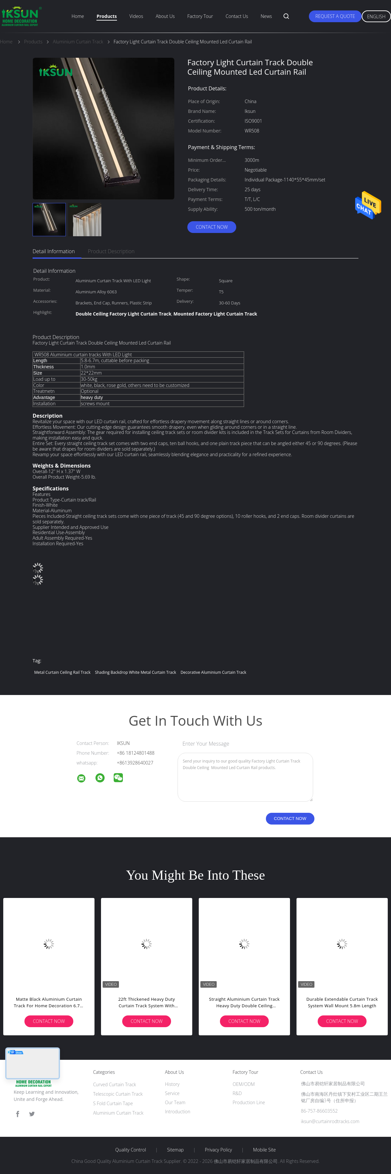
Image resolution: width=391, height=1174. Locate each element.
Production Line (249, 1102)
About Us (165, 16)
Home (77, 16)
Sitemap (175, 1150)
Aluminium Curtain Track (118, 1113)
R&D (237, 1093)
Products (106, 16)
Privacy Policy (218, 1150)
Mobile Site (264, 1150)
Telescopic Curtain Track (118, 1094)
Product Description (111, 251)
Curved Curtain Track (114, 1084)
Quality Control (130, 1150)
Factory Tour (200, 16)
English (376, 16)
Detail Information (54, 251)
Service (172, 1093)
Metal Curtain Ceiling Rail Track (62, 672)
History (172, 1084)
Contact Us (237, 16)
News (266, 16)
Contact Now (212, 227)
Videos (136, 16)
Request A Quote (335, 16)
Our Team (175, 1102)
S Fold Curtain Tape (113, 1103)
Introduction (177, 1111)
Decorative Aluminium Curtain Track (213, 672)
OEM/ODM (244, 1084)
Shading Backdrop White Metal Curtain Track (135, 672)
